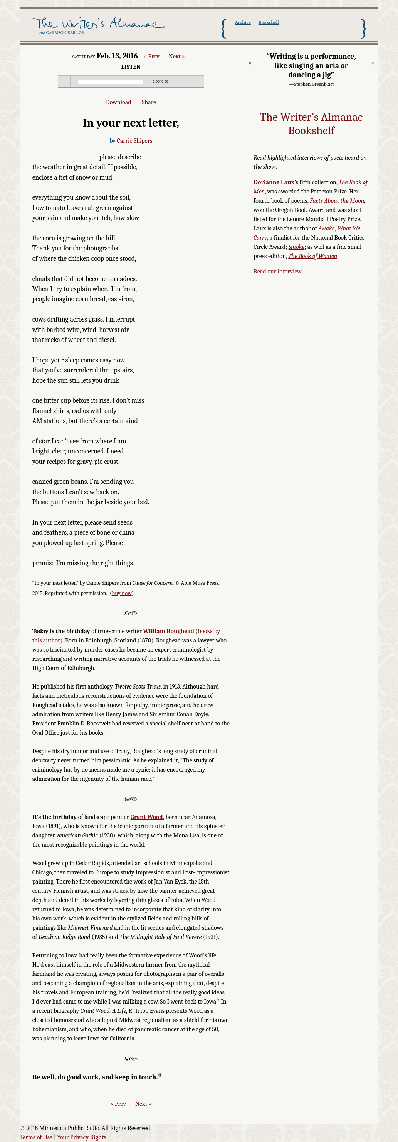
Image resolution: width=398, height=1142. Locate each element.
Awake (326, 228)
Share (149, 102)
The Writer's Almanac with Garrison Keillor (99, 28)
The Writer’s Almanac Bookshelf (311, 124)
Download (118, 102)
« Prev (151, 56)
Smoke (297, 246)
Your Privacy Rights (81, 1137)
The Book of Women (312, 256)
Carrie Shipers (134, 140)
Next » (177, 56)
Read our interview (278, 271)
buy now (122, 593)
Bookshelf (269, 22)
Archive (243, 22)
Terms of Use (36, 1137)
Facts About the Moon (337, 200)
